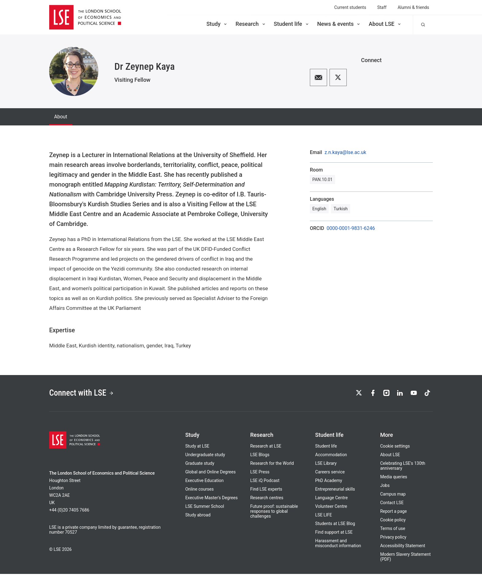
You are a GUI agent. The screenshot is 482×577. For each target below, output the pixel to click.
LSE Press (260, 474)
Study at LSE (197, 449)
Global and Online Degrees (210, 474)
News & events (339, 24)
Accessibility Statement (402, 548)
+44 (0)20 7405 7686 (69, 513)
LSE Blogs (259, 457)
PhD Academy (328, 483)
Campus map (393, 497)
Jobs (385, 488)
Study (217, 24)
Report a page (393, 514)
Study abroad (198, 518)
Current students (350, 7)
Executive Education (204, 483)
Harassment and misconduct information (338, 546)
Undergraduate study (205, 457)
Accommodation (331, 457)
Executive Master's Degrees (211, 500)
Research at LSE (265, 449)
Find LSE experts (266, 492)
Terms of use (392, 531)
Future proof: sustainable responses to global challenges (274, 514)
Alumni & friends (413, 7)
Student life (292, 24)
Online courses (199, 492)
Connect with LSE (86, 395)
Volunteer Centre (331, 509)
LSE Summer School (204, 509)
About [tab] (60, 117)
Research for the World (272, 466)
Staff (381, 7)
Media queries (393, 479)
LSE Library (326, 466)
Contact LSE (392, 505)
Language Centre (331, 500)
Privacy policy (393, 540)
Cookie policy (393, 522)
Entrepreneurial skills (335, 492)
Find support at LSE (334, 535)
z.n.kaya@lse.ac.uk (345, 152)
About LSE (385, 24)
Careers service (330, 474)
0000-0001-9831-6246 (351, 228)
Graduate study (199, 466)
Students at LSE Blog (335, 526)
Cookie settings (395, 449)
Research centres (266, 500)
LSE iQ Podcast (264, 483)
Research (250, 24)
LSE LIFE (323, 518)
